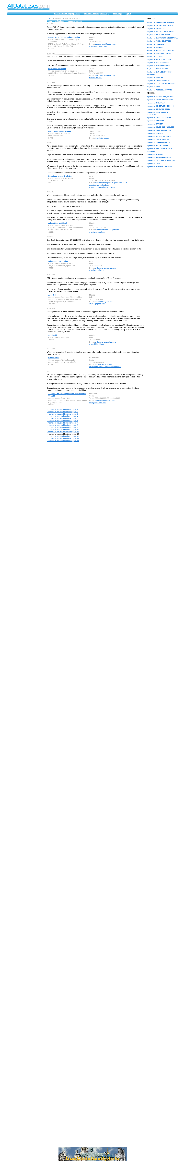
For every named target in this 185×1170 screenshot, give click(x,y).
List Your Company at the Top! (96, 14)
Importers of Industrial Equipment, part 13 (63, 436)
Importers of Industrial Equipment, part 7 (62, 423)
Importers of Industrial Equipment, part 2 (62, 412)
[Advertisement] (26, 55)
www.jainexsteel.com (97, 232)
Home (49, 18)
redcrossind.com (95, 78)
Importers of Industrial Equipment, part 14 (63, 438)
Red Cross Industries (57, 69)
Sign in (128, 14)
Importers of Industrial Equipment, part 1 (62, 410)
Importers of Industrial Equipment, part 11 (63, 432)
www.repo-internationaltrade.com (102, 187)
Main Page (117, 14)
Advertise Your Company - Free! (67, 14)
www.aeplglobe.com (97, 304)
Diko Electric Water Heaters (59, 131)
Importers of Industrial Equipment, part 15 (63, 441)
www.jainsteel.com (96, 270)
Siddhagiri (52, 335)
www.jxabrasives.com (97, 403)
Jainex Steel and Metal (57, 223)
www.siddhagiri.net (96, 344)
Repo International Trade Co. (60, 176)
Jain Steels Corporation (58, 261)
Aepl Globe (53, 295)
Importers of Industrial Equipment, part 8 (62, 425)
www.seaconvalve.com (98, 46)
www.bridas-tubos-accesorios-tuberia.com (105, 367)
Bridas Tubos (53, 358)
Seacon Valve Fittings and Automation (64, 37)
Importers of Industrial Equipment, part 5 (62, 418)
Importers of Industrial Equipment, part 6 (62, 421)
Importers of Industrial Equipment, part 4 (62, 416)
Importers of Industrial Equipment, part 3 (62, 414)
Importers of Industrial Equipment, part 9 (62, 427)
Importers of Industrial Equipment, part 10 (63, 430)
